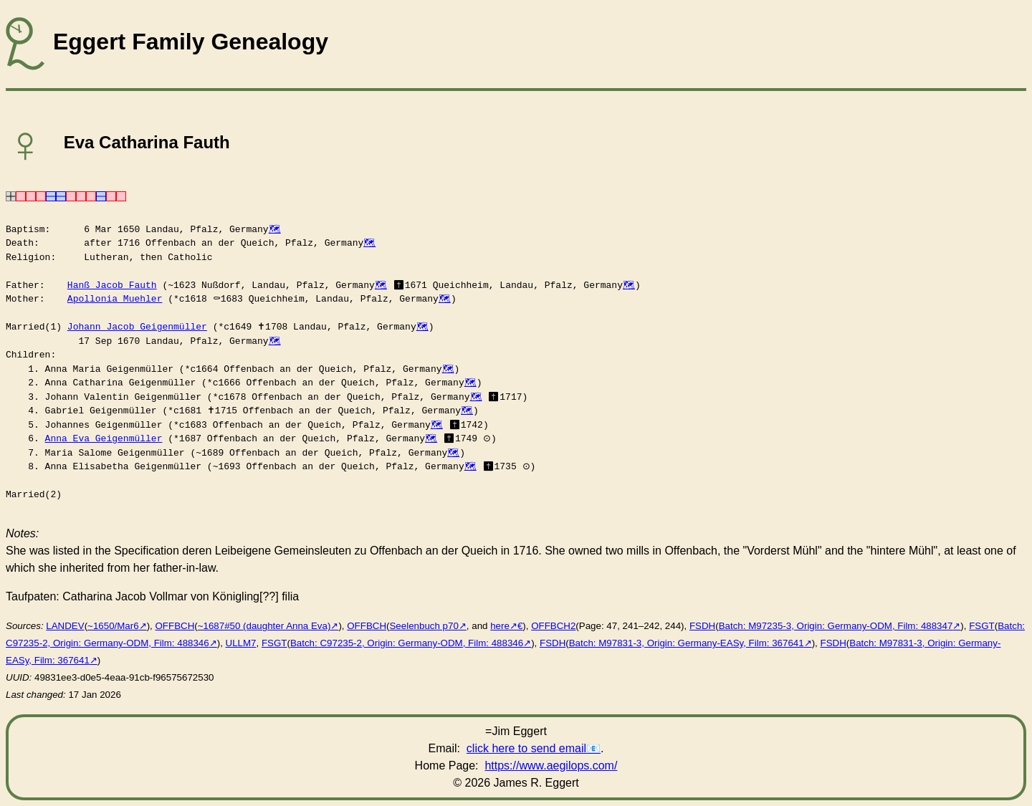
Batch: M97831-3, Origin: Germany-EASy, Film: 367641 (686, 643)
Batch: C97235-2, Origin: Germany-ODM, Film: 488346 (406, 643)
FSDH (702, 625)
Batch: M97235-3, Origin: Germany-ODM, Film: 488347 (836, 625)
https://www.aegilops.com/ (550, 765)
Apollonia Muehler (115, 298)
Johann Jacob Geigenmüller (137, 326)
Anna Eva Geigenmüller (104, 438)
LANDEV (65, 625)
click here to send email (526, 748)
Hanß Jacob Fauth (112, 285)
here (500, 625)
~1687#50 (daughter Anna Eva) (264, 625)
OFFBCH (174, 625)
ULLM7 (241, 643)
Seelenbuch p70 (423, 625)
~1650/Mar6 (113, 625)
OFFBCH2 (553, 625)
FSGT (982, 625)
